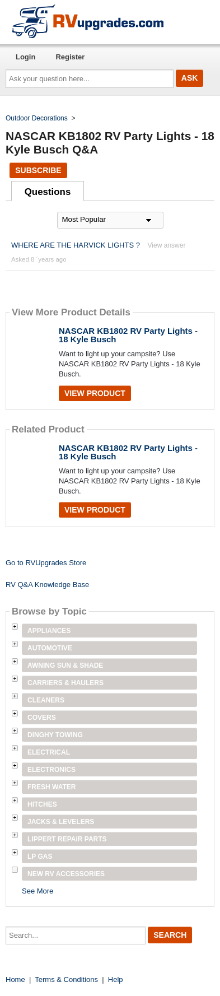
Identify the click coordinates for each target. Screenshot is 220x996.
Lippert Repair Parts (67, 839)
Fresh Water (51, 787)
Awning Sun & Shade (65, 665)
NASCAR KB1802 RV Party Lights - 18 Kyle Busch (128, 335)
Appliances (49, 631)
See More (37, 891)
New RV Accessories (66, 874)
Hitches (42, 804)
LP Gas (39, 856)
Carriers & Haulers (65, 683)
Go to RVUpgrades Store (46, 562)
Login (25, 57)
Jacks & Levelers (60, 822)
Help (115, 979)
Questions (48, 192)
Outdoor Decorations (37, 118)
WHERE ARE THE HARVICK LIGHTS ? (75, 245)
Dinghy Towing (55, 735)
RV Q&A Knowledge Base (47, 584)
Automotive (49, 648)
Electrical (48, 752)
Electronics (51, 770)
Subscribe (38, 170)
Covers (41, 718)
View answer (167, 245)
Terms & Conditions (66, 979)
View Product (94, 393)
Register (70, 57)
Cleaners (45, 700)
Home (15, 979)
